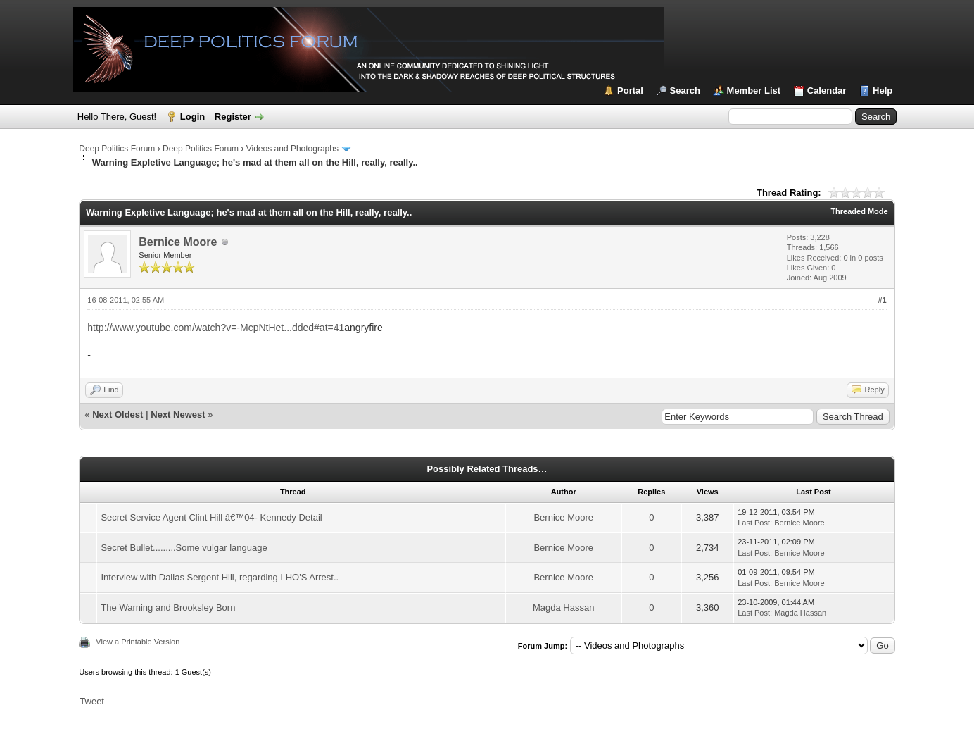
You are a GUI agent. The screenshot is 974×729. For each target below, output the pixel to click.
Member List (754, 90)
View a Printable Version (137, 641)
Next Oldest (117, 414)
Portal (630, 90)
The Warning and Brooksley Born (168, 607)
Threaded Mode (858, 211)
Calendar (827, 90)
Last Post (754, 522)
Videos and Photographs (292, 149)
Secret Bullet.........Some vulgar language (184, 547)
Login (192, 116)
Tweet (92, 701)
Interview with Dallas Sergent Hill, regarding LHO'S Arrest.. (220, 577)
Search (685, 90)
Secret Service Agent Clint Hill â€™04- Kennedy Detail (211, 517)
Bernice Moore (178, 242)
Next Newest (178, 414)
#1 (882, 300)
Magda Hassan (563, 607)
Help (882, 90)
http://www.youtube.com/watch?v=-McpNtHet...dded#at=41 (215, 327)
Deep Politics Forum (117, 149)
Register (233, 116)
